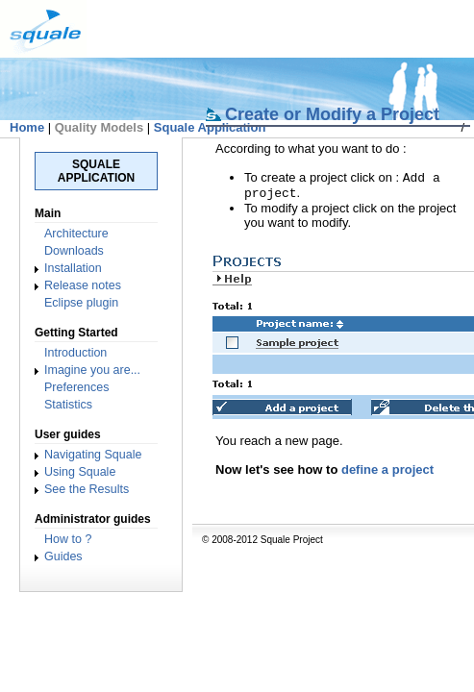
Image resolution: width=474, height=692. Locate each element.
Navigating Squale (92, 454)
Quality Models (99, 127)
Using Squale (79, 472)
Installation (73, 268)
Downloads (74, 251)
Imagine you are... (92, 370)
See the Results (86, 489)
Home (27, 127)
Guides (63, 556)
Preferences (76, 387)
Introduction (75, 352)
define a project (387, 473)
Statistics (68, 404)
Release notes (82, 285)
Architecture (76, 233)
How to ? (67, 539)
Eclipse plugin (81, 302)
